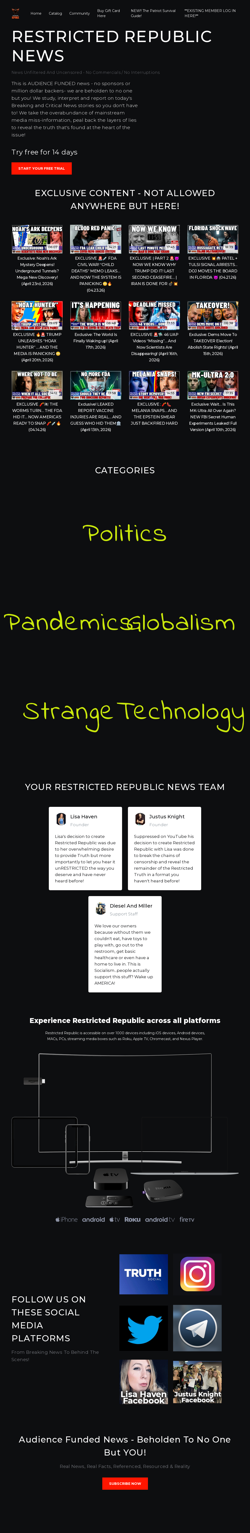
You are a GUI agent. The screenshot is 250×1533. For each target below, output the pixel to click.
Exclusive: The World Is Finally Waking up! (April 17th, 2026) (95, 341)
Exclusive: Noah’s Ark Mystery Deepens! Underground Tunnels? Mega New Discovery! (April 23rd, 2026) (37, 271)
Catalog (55, 13)
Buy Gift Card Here (108, 13)
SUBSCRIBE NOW (125, 1483)
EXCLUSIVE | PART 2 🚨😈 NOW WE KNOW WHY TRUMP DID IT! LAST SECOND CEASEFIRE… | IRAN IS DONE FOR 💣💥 (154, 271)
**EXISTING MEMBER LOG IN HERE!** (210, 13)
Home (36, 13)
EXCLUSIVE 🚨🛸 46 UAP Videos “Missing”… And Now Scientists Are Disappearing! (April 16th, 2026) (154, 347)
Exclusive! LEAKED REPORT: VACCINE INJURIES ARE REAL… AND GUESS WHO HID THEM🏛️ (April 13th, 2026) (95, 417)
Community (79, 13)
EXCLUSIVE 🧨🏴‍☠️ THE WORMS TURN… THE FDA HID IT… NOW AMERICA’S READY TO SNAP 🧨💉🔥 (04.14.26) (37, 417)
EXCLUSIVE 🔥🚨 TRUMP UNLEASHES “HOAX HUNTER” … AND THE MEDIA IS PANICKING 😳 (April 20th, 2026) (37, 347)
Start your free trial (41, 168)
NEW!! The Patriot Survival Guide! (153, 13)
